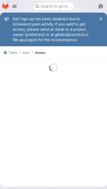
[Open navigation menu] (14, 6)
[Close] (101, 19)
